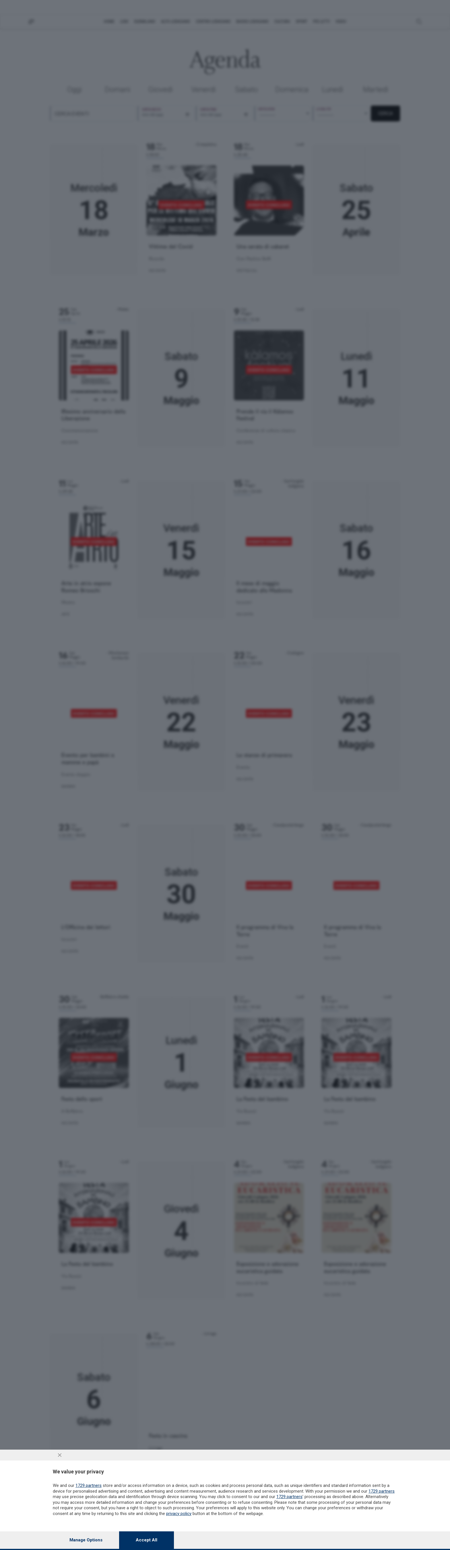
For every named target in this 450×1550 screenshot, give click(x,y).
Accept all (146, 1540)
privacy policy (178, 1513)
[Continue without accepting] (60, 1455)
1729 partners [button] (88, 1485)
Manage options (85, 1540)
